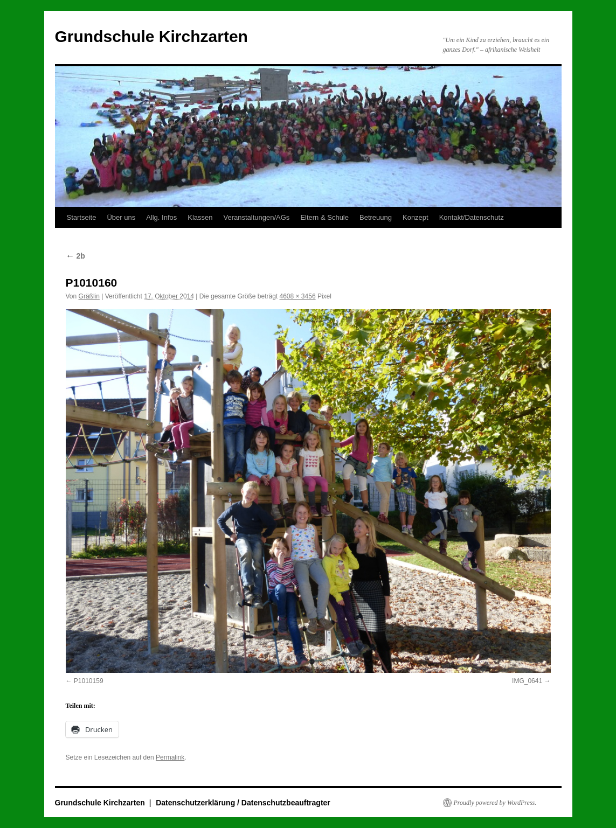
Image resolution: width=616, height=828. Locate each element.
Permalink (170, 757)
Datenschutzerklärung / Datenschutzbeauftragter (243, 802)
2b (75, 256)
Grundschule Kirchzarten (151, 36)
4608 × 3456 (298, 296)
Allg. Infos (161, 217)
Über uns (121, 217)
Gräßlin (89, 296)
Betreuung (375, 217)
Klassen (200, 217)
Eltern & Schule (324, 217)
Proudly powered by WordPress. (495, 802)
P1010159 (88, 681)
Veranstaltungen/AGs (257, 217)
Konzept (415, 217)
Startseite (81, 217)
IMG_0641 (527, 681)
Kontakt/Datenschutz (471, 217)
